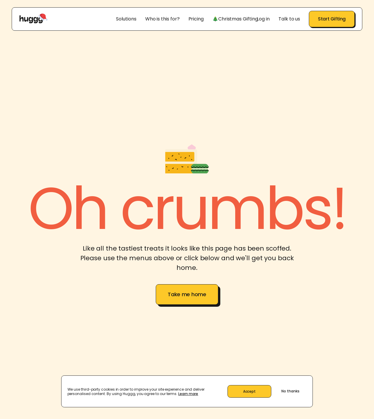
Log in (263, 18)
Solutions (126, 18)
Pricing (196, 18)
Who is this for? (162, 18)
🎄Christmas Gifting (235, 18)
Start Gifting (332, 18)
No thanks (290, 391)
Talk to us (289, 18)
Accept (249, 391)
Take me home (187, 294)
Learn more (188, 393)
